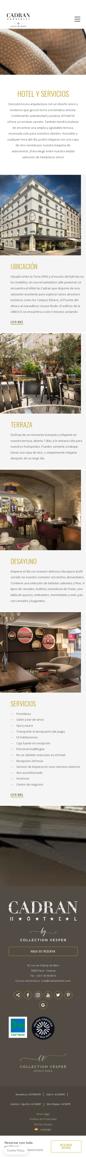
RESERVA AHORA (66, 1146)
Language (45, 1129)
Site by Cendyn (43, 1124)
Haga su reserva (43, 951)
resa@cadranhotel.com (56, 980)
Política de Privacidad (43, 1119)
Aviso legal (43, 1114)
